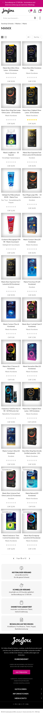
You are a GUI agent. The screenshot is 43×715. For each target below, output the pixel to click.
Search (35, 18)
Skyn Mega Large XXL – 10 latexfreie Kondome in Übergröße (32, 197)
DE (20, 704)
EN (27, 704)
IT (23, 704)
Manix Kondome (11, 73)
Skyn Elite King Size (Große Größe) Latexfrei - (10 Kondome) (32, 453)
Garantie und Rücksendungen (21, 679)
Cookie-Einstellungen (21, 683)
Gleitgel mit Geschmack (11, 245)
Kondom (32, 158)
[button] (21, 672)
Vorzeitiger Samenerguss (11, 158)
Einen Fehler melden (21, 681)
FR (16, 704)
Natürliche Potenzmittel (11, 414)
